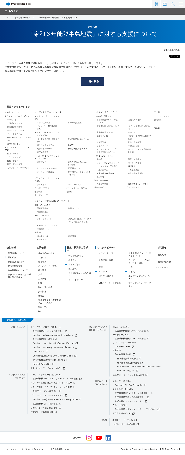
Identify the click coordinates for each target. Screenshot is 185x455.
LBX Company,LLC (126, 371)
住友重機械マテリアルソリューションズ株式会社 (55, 379)
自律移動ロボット (14, 144)
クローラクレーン (44, 219)
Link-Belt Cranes (122, 347)
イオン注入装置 (43, 123)
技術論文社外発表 (16, 262)
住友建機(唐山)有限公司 (128, 363)
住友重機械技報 (15, 266)
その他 (157, 113)
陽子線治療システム (45, 145)
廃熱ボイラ (132, 133)
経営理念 (42, 271)
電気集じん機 (102, 136)
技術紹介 (12, 258)
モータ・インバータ (15, 131)
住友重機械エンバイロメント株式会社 (132, 393)
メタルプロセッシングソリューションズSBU (51, 387)
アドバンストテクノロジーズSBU (46, 369)
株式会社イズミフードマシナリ (129, 402)
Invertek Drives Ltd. (42, 364)
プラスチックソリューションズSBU (47, 396)
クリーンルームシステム (76, 189)
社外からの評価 (106, 276)
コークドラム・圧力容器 (107, 167)
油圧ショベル (42, 236)
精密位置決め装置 (14, 165)
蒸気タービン (100, 188)
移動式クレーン (43, 229)
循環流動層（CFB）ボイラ (108, 126)
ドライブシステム (14, 134)
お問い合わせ (165, 4)
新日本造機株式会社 (122, 414)
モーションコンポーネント (18, 168)
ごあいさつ (43, 258)
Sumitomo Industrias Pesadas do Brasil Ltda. (53, 336)
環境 (101, 268)
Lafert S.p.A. (38, 352)
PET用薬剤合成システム (78, 139)
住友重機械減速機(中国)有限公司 (48, 360)
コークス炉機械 (134, 163)
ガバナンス (104, 272)
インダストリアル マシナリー (49, 113)
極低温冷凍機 (12, 154)
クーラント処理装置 (45, 172)
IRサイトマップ (75, 278)
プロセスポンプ (132, 188)
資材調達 (42, 292)
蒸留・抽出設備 (134, 160)
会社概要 (42, 262)
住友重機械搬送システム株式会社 (130, 331)
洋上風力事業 (102, 170)
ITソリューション (161, 117)
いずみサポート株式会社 (124, 424)
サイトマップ (162, 268)
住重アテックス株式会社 (42, 412)
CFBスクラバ (102, 146)
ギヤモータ (12, 120)
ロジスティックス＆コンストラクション (53, 201)
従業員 (132, 272)
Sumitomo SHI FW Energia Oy (129, 385)
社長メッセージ (106, 253)
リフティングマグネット (47, 169)
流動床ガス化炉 (134, 120)
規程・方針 (43, 307)
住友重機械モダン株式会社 (45, 404)
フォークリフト (41, 240)
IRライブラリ (74, 262)
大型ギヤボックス (14, 124)
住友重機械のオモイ (47, 253)
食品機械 (100, 177)
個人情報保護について (63, 449)
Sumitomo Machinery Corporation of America (53, 348)
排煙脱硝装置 (133, 146)
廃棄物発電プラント (105, 133)
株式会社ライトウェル (123, 420)
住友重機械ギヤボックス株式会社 (48, 332)
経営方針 (72, 258)
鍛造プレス (41, 162)
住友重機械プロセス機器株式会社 (130, 397)
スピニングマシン (42, 189)
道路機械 (72, 236)
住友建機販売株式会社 (127, 359)
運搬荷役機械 (42, 209)
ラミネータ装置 (75, 185)
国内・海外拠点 (45, 288)
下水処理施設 (133, 170)
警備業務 (158, 120)
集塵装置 (38, 192)
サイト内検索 (173, 4)
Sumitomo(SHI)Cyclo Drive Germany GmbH (53, 356)
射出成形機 (41, 185)
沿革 (40, 275)
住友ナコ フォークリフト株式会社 (128, 375)
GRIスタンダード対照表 (110, 283)
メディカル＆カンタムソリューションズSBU (51, 383)
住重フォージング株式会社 (45, 392)
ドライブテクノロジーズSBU (44, 327)
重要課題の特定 (106, 261)
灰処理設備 (101, 143)
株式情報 (72, 266)
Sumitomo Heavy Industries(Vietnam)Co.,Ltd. (53, 343)
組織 (40, 283)
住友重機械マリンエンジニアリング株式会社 (135, 409)
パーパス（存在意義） (48, 266)
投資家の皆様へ (75, 253)
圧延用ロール (74, 169)
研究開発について (16, 253)
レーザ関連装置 (75, 123)
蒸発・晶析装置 (134, 143)
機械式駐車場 (42, 212)
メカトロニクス (12, 113)
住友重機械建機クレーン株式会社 (130, 339)
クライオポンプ (13, 158)
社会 (131, 268)
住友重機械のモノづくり (19, 271)
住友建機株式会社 (123, 355)
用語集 (157, 128)
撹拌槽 (99, 160)
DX (39, 312)
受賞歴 (41, 296)
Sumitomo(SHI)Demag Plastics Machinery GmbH (55, 400)
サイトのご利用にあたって (35, 449)
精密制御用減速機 (14, 127)
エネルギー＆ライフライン (106, 113)
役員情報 (42, 279)
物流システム (74, 209)
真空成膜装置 (42, 153)
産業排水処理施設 (135, 174)
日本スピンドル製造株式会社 (44, 408)
